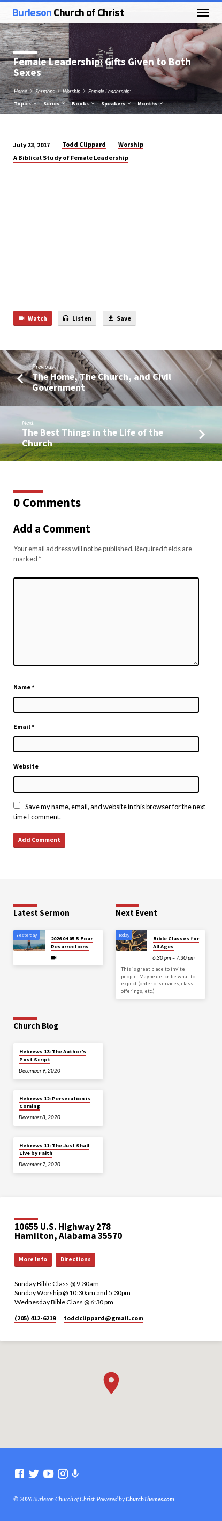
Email (24, 727)
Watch (32, 318)
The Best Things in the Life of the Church (92, 437)
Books (84, 103)
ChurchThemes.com (150, 1498)
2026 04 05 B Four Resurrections (72, 942)
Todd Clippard (84, 144)
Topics (26, 103)
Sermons (45, 91)
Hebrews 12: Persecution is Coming (54, 1102)
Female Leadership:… (111, 91)
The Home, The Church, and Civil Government (101, 381)
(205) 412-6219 (35, 1318)
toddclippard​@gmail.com (103, 1318)
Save (119, 318)
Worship (71, 91)
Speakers (116, 103)
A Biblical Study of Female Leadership (70, 158)
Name (24, 687)
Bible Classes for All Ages (176, 942)
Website (26, 766)
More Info (33, 1259)
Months (150, 103)
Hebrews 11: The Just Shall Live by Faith (54, 1149)
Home (20, 91)
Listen (76, 318)
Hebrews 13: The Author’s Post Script (52, 1055)
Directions (75, 1259)
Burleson (68, 12)
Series (54, 103)
